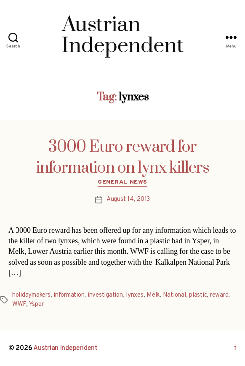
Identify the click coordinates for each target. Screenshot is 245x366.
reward (219, 295)
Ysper (36, 304)
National (174, 295)
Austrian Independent (65, 348)
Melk (153, 295)
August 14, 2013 (128, 199)
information (68, 295)
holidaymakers (31, 295)
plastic (198, 295)
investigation (105, 295)
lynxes (134, 295)
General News (122, 182)
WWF (19, 304)
